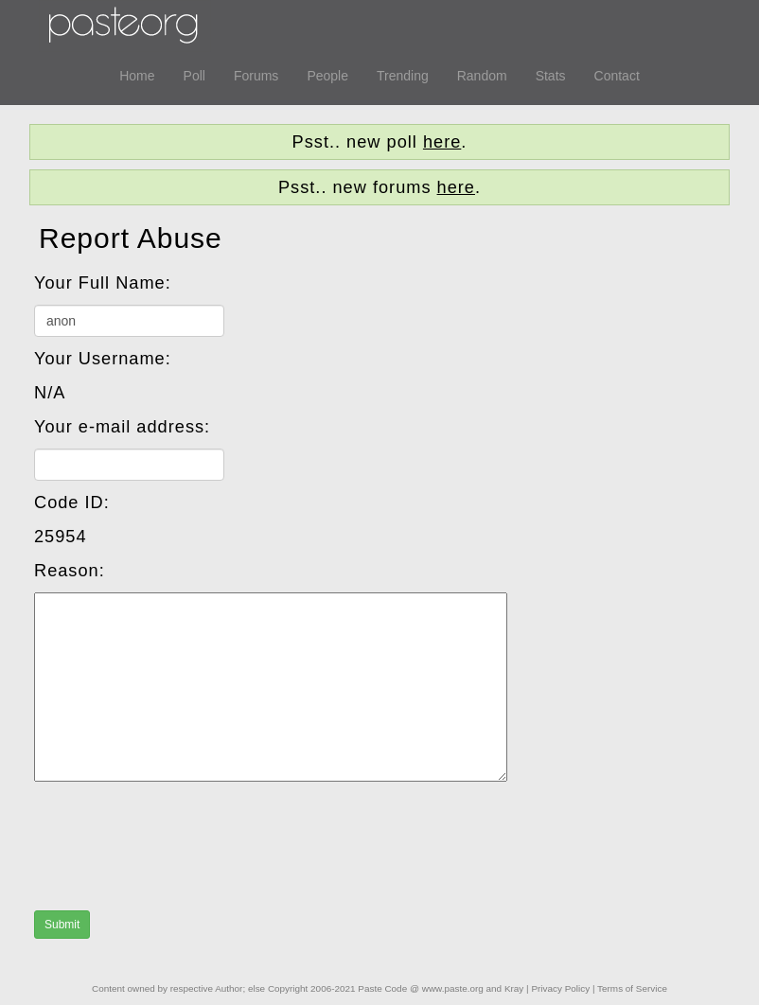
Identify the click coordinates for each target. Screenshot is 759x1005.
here (442, 141)
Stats (551, 75)
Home (136, 75)
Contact (617, 75)
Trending (403, 75)
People (327, 75)
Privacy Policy (560, 988)
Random (482, 75)
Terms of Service (632, 988)
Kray (513, 988)
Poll (194, 75)
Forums (256, 75)
